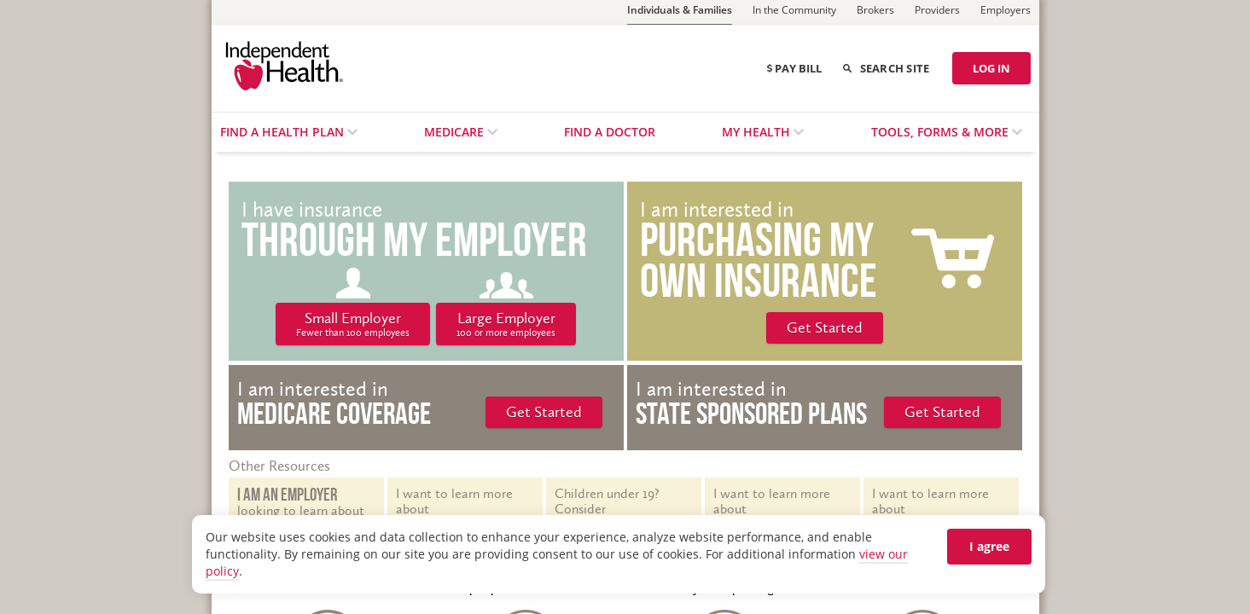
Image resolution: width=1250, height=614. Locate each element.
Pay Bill (794, 68)
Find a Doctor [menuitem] (609, 132)
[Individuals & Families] (679, 12)
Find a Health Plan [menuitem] (283, 132)
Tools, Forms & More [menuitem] (941, 132)
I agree (989, 546)
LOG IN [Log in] (991, 68)
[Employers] (1005, 12)
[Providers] (937, 12)
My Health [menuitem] (758, 132)
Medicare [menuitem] (455, 132)
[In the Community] (794, 12)
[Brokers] (875, 12)
